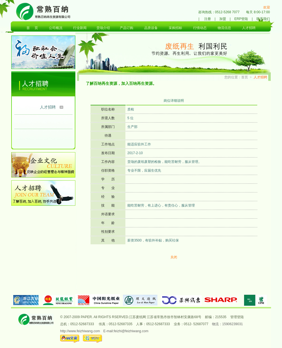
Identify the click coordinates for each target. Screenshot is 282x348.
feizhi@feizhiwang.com (131, 331)
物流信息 (224, 28)
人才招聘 (249, 28)
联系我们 (263, 19)
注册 (207, 19)
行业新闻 (80, 28)
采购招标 (175, 28)
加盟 (222, 19)
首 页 (32, 28)
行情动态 (200, 28)
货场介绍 (103, 28)
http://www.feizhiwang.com (80, 331)
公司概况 (55, 28)
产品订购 (126, 28)
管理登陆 (237, 317)
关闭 (173, 257)
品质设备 (151, 28)
